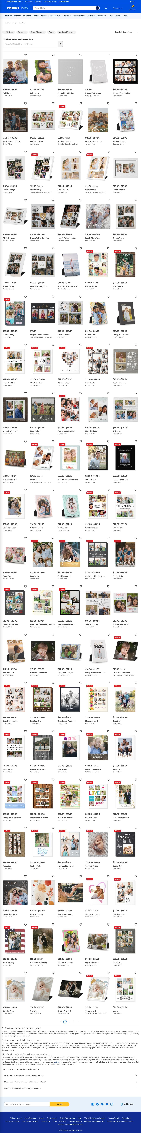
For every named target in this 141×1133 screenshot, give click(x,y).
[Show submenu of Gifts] (112, 15)
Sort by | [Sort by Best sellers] (118, 32)
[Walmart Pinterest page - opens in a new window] (102, 1104)
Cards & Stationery (55, 15)
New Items (17, 15)
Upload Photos (64, 1)
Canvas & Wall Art (78, 15)
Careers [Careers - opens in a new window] (41, 1118)
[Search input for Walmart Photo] (64, 8)
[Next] (79, 1021)
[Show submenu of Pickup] (38, 15)
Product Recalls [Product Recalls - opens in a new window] (113, 1118)
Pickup (35, 15)
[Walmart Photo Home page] (17, 8)
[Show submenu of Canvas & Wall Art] (84, 15)
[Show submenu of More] (128, 15)
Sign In (132, 1)
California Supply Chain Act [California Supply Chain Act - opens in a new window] (94, 1121)
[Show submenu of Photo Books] (106, 15)
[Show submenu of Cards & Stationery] (61, 15)
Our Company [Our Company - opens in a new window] (52, 1118)
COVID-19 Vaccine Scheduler (94, 1118)
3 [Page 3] (74, 1022)
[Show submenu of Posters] (70, 15)
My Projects (38, 1)
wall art (56, 1062)
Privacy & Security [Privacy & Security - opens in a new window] (59, 1121)
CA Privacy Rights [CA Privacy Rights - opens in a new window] (75, 1121)
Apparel (117, 15)
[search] (60, 44)
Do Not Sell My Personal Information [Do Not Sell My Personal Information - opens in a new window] (120, 1121)
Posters (66, 15)
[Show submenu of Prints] (46, 15)
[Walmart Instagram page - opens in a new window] (111, 1104)
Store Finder (29, 1)
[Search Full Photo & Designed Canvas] (30, 44)
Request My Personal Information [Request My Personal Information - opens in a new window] (70, 1125)
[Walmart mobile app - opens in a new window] (127, 1104)
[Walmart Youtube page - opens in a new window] (107, 1104)
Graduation (27, 15)
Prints (43, 15)
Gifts (110, 15)
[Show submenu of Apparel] (121, 15)
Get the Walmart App (30, 1121)
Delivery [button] (22, 32)
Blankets (90, 15)
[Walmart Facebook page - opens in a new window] (92, 1104)
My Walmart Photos (51, 1)
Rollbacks (8, 15)
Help (105, 8)
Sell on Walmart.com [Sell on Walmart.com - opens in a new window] (67, 1118)
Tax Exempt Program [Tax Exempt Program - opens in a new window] (12, 1121)
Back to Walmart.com (13, 1)
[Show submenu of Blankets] (94, 15)
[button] (15, 55)
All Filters (8, 32)
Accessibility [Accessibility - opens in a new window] (126, 1118)
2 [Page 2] (69, 1022)
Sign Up (59, 1104)
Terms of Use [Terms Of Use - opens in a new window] (45, 1121)
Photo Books (101, 15)
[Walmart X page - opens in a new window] (97, 1104)
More (125, 15)
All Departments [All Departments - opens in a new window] (16, 1118)
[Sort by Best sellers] (130, 32)
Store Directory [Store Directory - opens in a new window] (30, 1118)
